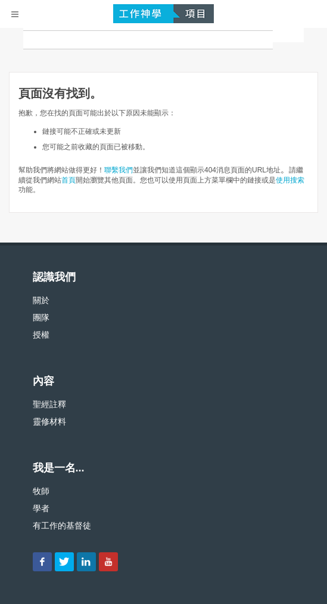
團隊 (41, 317)
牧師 (41, 491)
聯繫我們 (118, 170)
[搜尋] (148, 39)
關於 (41, 300)
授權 (41, 334)
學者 (41, 508)
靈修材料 (49, 421)
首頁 (68, 180)
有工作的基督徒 (62, 525)
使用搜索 (290, 180)
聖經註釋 (49, 404)
